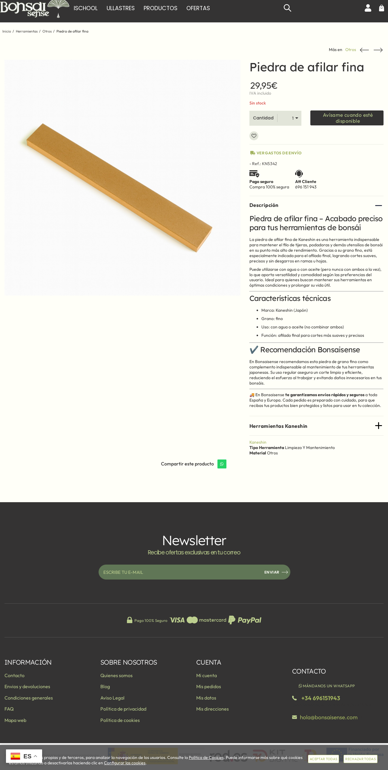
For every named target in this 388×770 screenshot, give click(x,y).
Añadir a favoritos (253, 135)
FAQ (9, 709)
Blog (105, 686)
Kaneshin (257, 442)
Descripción (264, 205)
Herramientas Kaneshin (278, 426)
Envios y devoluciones (27, 686)
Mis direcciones (212, 709)
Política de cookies (120, 720)
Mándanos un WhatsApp (326, 686)
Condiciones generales (28, 698)
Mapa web (15, 720)
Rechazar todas (360, 759)
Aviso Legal (112, 698)
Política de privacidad (123, 709)
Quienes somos (116, 675)
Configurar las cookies (124, 763)
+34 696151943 (320, 698)
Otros (350, 49)
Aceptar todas (323, 759)
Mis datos (206, 698)
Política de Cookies (206, 757)
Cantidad (263, 118)
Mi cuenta (206, 675)
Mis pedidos (208, 686)
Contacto (14, 675)
